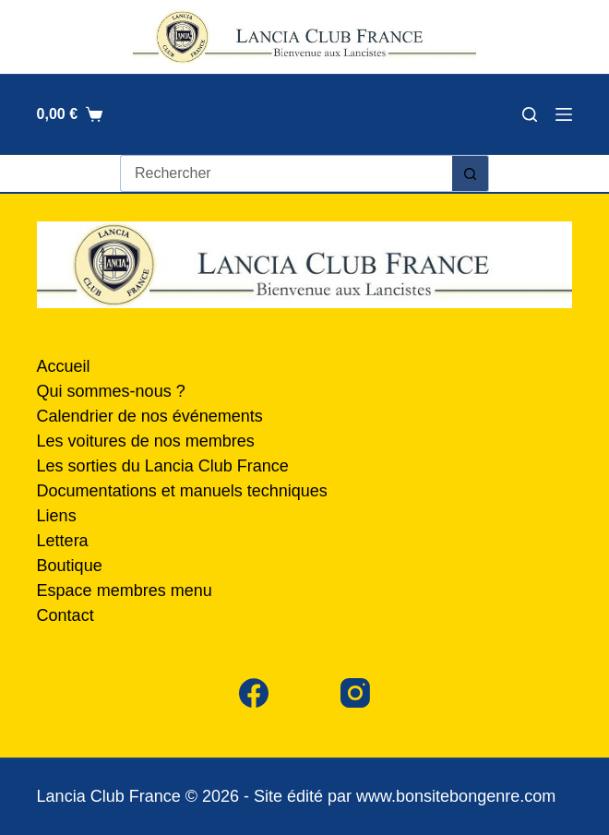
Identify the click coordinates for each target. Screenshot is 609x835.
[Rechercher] (529, 114)
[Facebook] (254, 693)
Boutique (69, 565)
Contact (65, 615)
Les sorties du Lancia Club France (163, 466)
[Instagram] (355, 693)
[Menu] (563, 114)
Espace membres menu (124, 590)
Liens (57, 516)
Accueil (63, 366)
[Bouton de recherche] (470, 173)
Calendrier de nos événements (150, 416)
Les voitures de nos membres (146, 441)
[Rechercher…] (286, 173)
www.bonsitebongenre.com (455, 796)
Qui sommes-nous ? (111, 391)
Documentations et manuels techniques (182, 491)
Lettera (63, 540)
